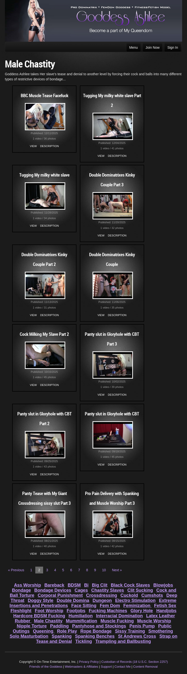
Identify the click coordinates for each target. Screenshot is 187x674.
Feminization (137, 605)
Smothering (160, 631)
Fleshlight (20, 610)
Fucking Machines (108, 610)
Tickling (83, 641)
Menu (133, 47)
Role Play (67, 631)
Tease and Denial (54, 641)
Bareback (54, 585)
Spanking (62, 636)
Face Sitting (83, 605)
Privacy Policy (89, 662)
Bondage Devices (52, 590)
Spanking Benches (95, 636)
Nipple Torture (32, 626)
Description (49, 146)
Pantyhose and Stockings (99, 626)
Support (106, 666)
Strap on (168, 636)
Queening (44, 631)
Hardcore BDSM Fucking (39, 615)
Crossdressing (101, 595)
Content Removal (145, 666)
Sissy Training (130, 631)
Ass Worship (27, 585)
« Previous (16, 570)
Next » (117, 570)
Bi (86, 585)
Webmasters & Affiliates (81, 666)
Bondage (21, 590)
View (33, 146)
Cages (81, 590)
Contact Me (122, 666)
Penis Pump (142, 626)
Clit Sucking (140, 590)
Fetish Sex (165, 605)
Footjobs (76, 610)
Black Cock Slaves (130, 585)
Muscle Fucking (117, 620)
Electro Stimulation (135, 600)
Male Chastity (48, 620)
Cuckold (129, 595)
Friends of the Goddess (45, 666)
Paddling (59, 626)
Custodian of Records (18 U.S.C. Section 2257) (134, 662)
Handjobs (166, 610)
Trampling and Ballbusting (123, 641)
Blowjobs (163, 585)
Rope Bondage (96, 631)
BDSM (74, 585)
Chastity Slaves (107, 590)
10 (104, 570)
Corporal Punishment (60, 595)
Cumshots (152, 595)
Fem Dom (110, 605)
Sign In (172, 47)
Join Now (153, 47)
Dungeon (102, 600)
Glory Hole (142, 610)
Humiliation (81, 615)
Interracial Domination (119, 615)
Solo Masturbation (29, 636)
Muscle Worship (154, 620)
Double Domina (73, 600)
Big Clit (100, 585)
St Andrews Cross (137, 636)
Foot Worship (49, 610)
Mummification (81, 620)
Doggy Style (40, 600)
